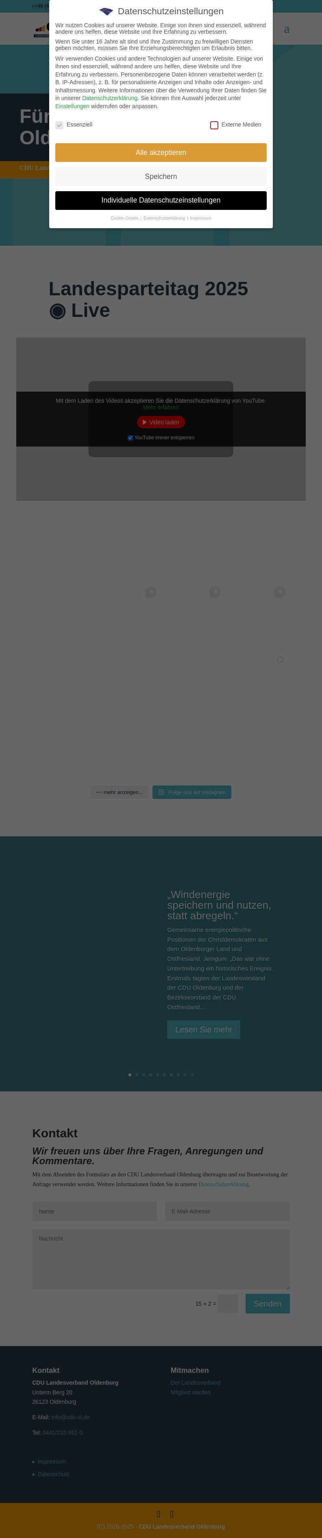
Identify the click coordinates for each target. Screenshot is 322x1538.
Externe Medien (235, 124)
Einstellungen (72, 106)
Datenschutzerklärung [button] (165, 218)
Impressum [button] (200, 218)
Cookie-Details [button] (125, 218)
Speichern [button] (161, 176)
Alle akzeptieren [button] (161, 152)
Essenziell (73, 124)
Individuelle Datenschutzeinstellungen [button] (161, 200)
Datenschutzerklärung (109, 98)
